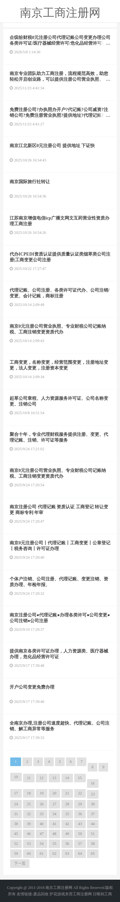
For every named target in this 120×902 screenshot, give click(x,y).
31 (16, 814)
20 (54, 793)
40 (42, 824)
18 (29, 793)
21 (67, 793)
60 (29, 853)
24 (16, 804)
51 (93, 833)
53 (29, 843)
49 (67, 833)
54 (42, 843)
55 (54, 843)
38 (16, 824)
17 (16, 793)
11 (29, 778)
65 (93, 853)
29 (80, 804)
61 (42, 853)
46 (29, 833)
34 (54, 814)
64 (80, 853)
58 (93, 843)
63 (67, 853)
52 (16, 843)
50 (80, 833)
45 (16, 833)
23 (93, 794)
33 (42, 814)
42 (67, 824)
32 (29, 814)
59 (16, 853)
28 (67, 804)
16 (93, 783)
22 (80, 793)
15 (80, 778)
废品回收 (41, 894)
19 (42, 793)
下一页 (20, 863)
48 (54, 833)
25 (29, 804)
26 (42, 804)
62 (54, 853)
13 (54, 778)
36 (80, 814)
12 (42, 778)
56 (67, 843)
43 (80, 824)
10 (16, 777)
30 (93, 804)
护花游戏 (57, 894)
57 (80, 843)
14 (67, 778)
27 (54, 804)
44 (93, 824)
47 (42, 833)
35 (67, 814)
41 (54, 824)
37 (93, 814)
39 (29, 824)
